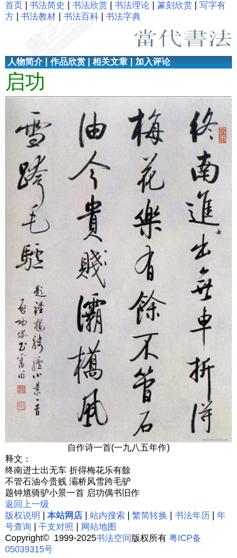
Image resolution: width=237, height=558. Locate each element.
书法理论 (132, 5)
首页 (14, 5)
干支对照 (56, 527)
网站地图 (98, 527)
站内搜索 (107, 515)
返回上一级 (27, 504)
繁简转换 (149, 515)
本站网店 (64, 515)
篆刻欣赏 (174, 5)
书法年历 (192, 515)
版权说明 (22, 515)
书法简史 (47, 5)
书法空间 (113, 538)
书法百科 (81, 16)
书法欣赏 (89, 5)
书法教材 (38, 16)
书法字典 (123, 16)
